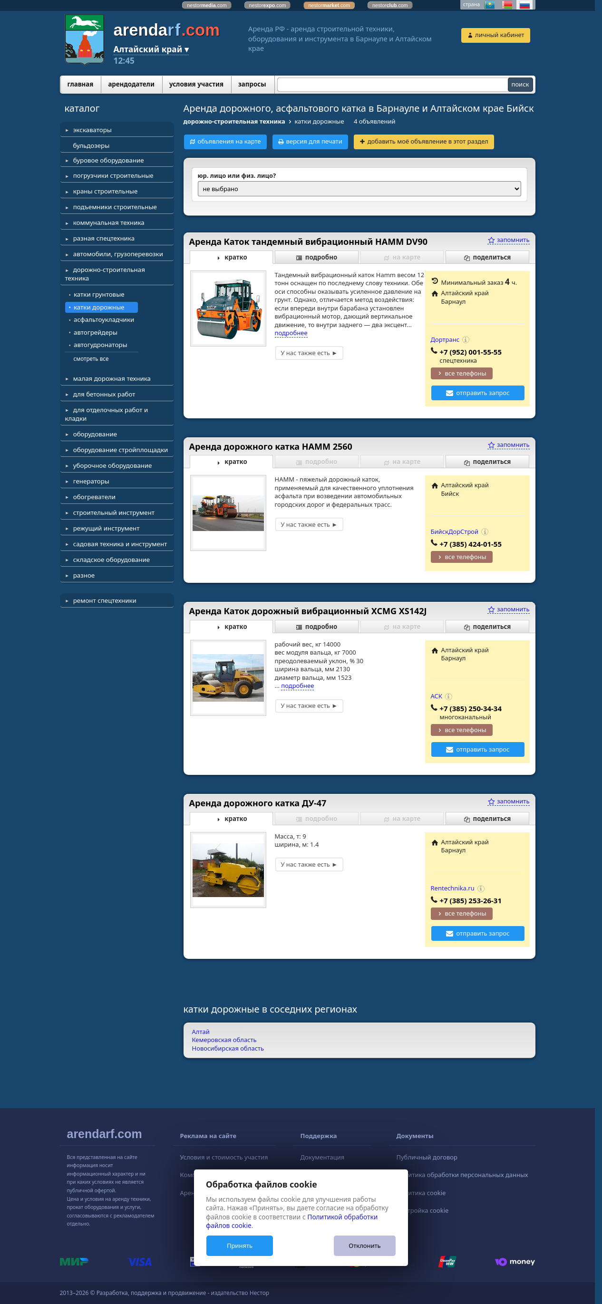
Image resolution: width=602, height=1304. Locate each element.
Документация (323, 1157)
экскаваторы (92, 130)
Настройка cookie (422, 1210)
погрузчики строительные (113, 175)
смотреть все (91, 358)
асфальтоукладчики (104, 319)
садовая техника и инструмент (120, 544)
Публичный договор (426, 1157)
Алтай (201, 1031)
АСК (436, 696)
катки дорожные (99, 307)
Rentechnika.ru (453, 888)
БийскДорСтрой (455, 531)
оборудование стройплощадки (120, 449)
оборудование (95, 434)
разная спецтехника (104, 238)
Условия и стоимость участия (224, 1157)
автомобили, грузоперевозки (118, 254)
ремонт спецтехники (104, 600)
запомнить (508, 239)
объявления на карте (229, 141)
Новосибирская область (228, 1048)
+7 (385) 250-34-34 (471, 708)
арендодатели (131, 84)
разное (84, 575)
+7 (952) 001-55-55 (471, 352)
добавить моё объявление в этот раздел (428, 141)
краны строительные (105, 191)
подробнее (291, 332)
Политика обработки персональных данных (462, 1174)
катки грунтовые (99, 294)
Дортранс (445, 339)
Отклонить (364, 1245)
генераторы (91, 481)
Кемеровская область (224, 1039)
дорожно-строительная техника (105, 273)
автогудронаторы (100, 344)
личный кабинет (499, 34)
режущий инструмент (106, 528)
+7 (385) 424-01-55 (471, 544)
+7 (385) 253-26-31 (471, 900)
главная (81, 84)
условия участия (196, 84)
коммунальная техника (109, 222)
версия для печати (314, 141)
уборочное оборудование (112, 465)
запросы (252, 84)
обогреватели (94, 497)
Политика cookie (421, 1192)
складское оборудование (111, 559)
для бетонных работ (104, 394)
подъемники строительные (115, 207)
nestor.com (207, 5)
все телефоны (465, 373)
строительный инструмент (114, 512)
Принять (239, 1245)
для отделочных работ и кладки (106, 414)
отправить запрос (483, 392)
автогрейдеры (95, 332)
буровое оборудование (108, 160)
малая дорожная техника (112, 378)
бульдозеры (91, 145)
